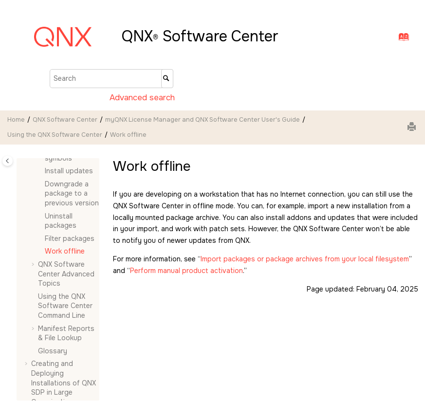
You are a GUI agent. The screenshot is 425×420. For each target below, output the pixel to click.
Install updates (69, 170)
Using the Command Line (65, 306)
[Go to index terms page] (401, 39)
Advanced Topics (66, 274)
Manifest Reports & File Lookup (66, 333)
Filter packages (69, 238)
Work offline (128, 135)
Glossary (52, 351)
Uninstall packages (60, 221)
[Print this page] (413, 127)
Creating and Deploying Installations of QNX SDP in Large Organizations (63, 382)
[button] (41, 171)
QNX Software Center (65, 120)
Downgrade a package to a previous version (72, 193)
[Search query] (111, 78)
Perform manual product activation (186, 270)
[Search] (167, 78)
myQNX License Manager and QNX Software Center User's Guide (202, 120)
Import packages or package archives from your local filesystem (305, 259)
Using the (54, 135)
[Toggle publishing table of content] (7, 161)
